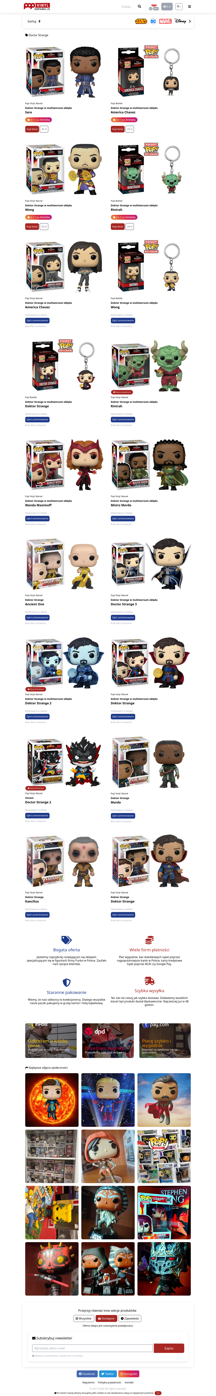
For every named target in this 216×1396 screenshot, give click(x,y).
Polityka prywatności (109, 1382)
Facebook (87, 1374)
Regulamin (88, 1382)
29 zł (129, 129)
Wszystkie (84, 1318)
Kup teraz (32, 129)
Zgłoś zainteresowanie (37, 320)
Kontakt (129, 1382)
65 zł (44, 226)
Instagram (129, 1374)
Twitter (108, 1374)
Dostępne (106, 1318)
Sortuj (34, 21)
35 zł (44, 129)
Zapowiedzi (130, 1318)
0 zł (166, 6)
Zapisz (169, 1348)
